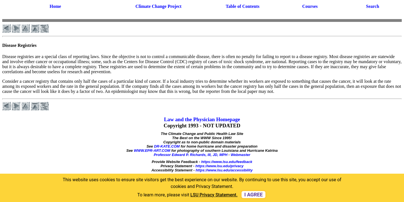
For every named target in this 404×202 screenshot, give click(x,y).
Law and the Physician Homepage (202, 119)
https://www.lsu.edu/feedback (226, 162)
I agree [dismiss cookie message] (253, 195)
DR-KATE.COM (167, 146)
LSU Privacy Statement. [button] (214, 195)
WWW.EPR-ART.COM (152, 150)
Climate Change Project (159, 6)
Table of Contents (242, 6)
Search (372, 6)
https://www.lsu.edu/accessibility (224, 170)
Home (55, 6)
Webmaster (240, 155)
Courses (310, 6)
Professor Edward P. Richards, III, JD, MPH (191, 155)
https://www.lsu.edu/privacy (219, 166)
